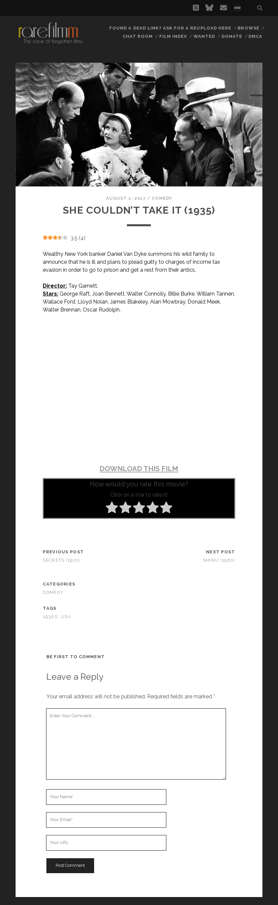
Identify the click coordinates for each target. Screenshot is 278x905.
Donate (232, 36)
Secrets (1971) (61, 560)
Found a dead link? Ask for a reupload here (170, 28)
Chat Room (138, 36)
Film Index (173, 36)
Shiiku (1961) (219, 560)
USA (66, 616)
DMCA (255, 36)
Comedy (162, 198)
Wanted (204, 36)
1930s (50, 616)
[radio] (112, 508)
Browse (248, 28)
